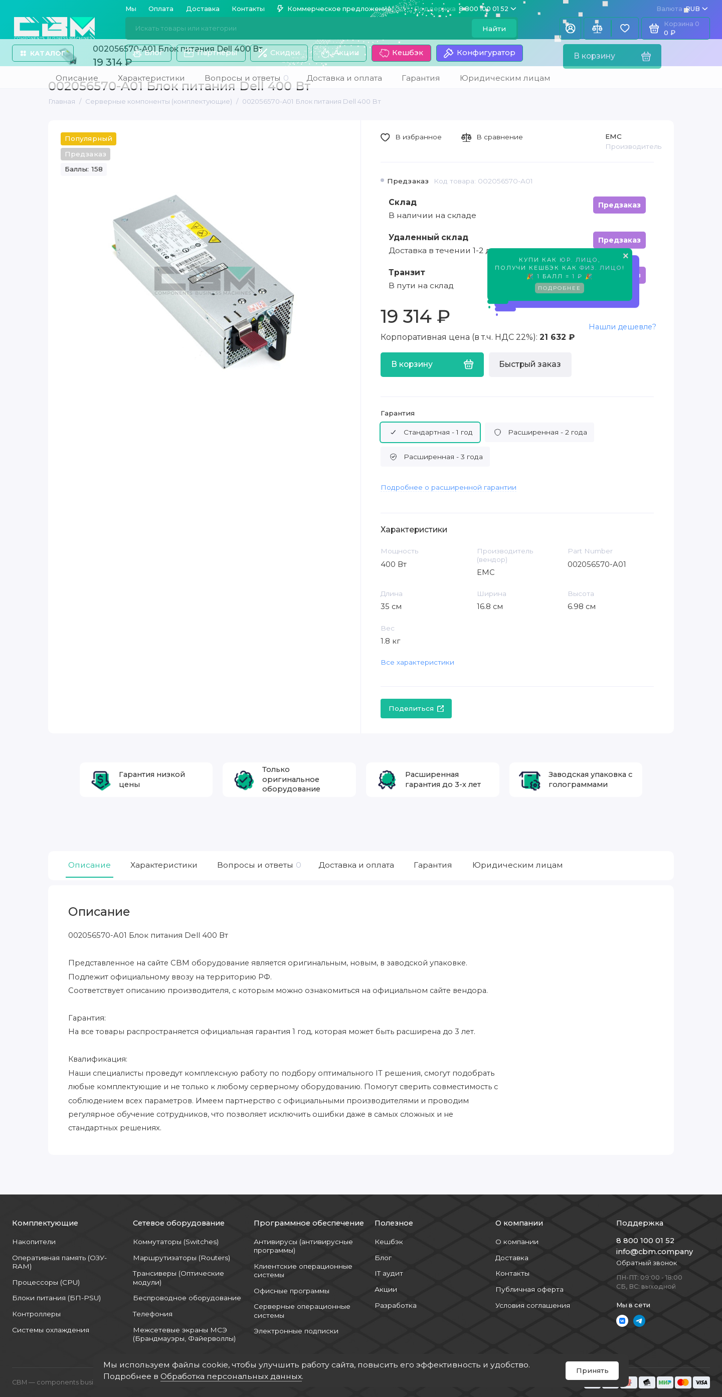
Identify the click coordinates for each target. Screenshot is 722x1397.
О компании (516, 1242)
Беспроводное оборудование (187, 1298)
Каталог (43, 53)
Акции (339, 53)
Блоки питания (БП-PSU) (56, 1298)
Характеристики (164, 865)
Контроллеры (36, 1314)
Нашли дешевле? (622, 326)
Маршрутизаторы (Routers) (181, 1258)
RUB (682, 9)
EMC (613, 136)
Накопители (34, 1242)
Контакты (248, 9)
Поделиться (416, 708)
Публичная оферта (529, 1289)
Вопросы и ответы (258, 865)
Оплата (160, 9)
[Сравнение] (597, 28)
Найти (494, 29)
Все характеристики (417, 662)
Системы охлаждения (50, 1330)
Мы (130, 9)
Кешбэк (401, 53)
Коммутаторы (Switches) (176, 1242)
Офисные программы (291, 1291)
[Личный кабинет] (570, 28)
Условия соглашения (532, 1305)
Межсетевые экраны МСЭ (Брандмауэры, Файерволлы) (184, 1334)
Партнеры (210, 53)
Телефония (152, 1314)
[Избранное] (625, 28)
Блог (148, 52)
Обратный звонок (646, 1263)
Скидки (279, 53)
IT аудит (389, 1273)
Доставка (203, 9)
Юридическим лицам (517, 865)
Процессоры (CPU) (46, 1282)
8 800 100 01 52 (465, 9)
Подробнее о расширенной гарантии (448, 487)
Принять (592, 1370)
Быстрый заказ (530, 364)
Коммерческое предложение (334, 9)
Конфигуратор (479, 53)
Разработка (396, 1305)
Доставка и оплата (356, 865)
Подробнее (559, 289)
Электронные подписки (296, 1331)
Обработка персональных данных (231, 1376)
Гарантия (398, 413)
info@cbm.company (654, 1251)
